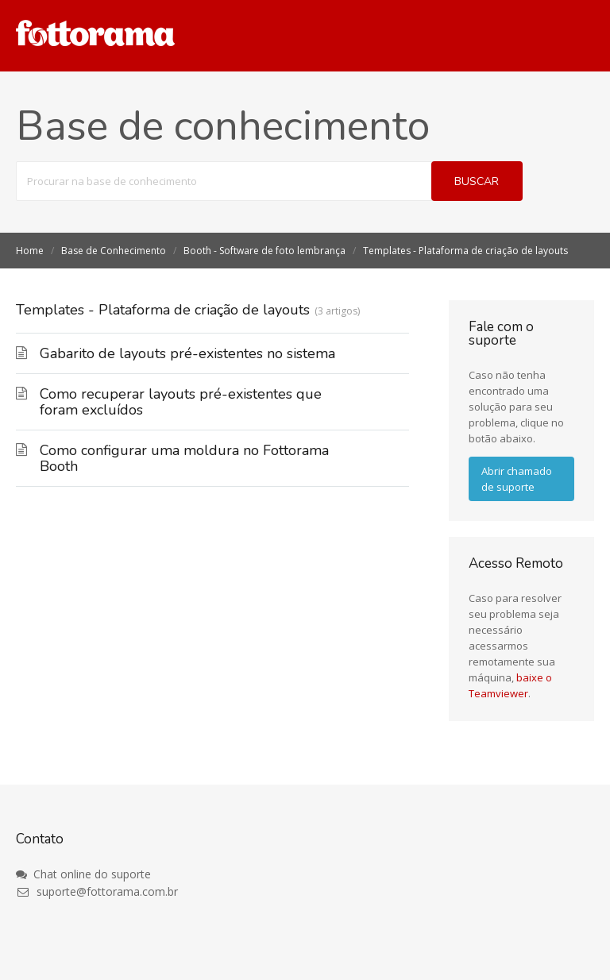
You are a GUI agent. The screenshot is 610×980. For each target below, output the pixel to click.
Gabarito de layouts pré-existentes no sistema (187, 353)
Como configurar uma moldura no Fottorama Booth (184, 458)
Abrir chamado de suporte (516, 479)
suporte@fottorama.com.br (97, 891)
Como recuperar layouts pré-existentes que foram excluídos (181, 401)
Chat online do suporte (83, 874)
